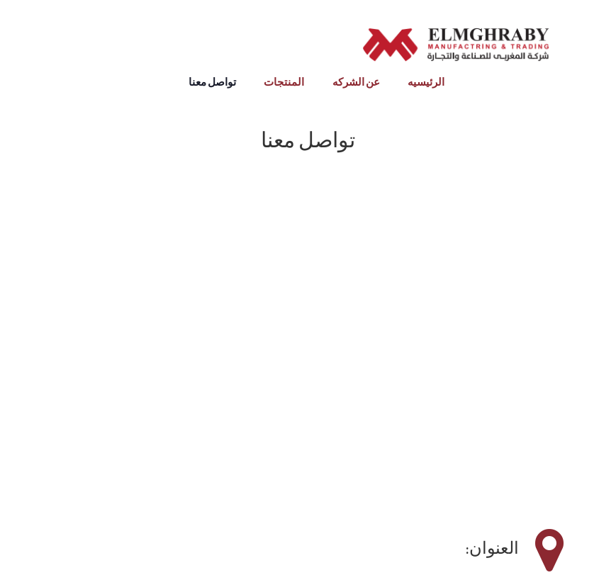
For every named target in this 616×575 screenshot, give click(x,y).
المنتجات (284, 82)
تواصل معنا (212, 82)
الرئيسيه (426, 82)
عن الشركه (356, 82)
